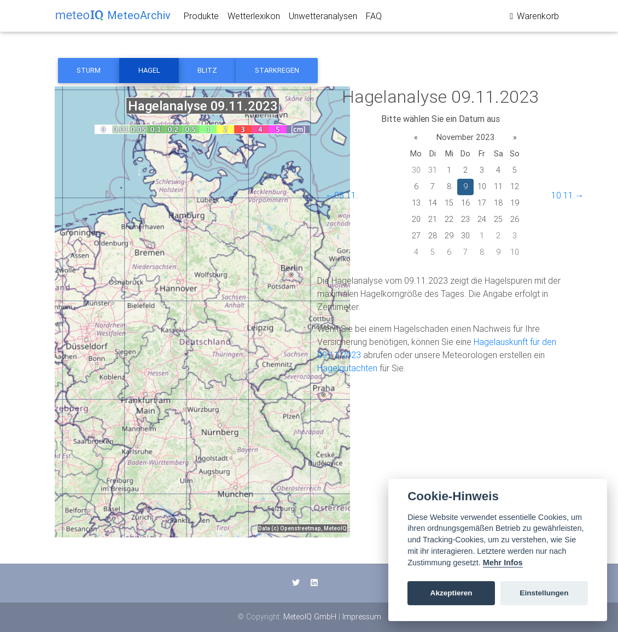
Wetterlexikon (254, 18)
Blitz (207, 70)
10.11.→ (567, 195)
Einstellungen (544, 593)
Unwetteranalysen (323, 18)
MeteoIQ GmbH (309, 617)
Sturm (89, 70)
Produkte (201, 18)
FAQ (374, 18)
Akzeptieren (451, 593)
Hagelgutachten (347, 367)
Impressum (361, 617)
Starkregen (277, 70)
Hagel (149, 70)
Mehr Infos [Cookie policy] (503, 562)
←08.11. (341, 195)
